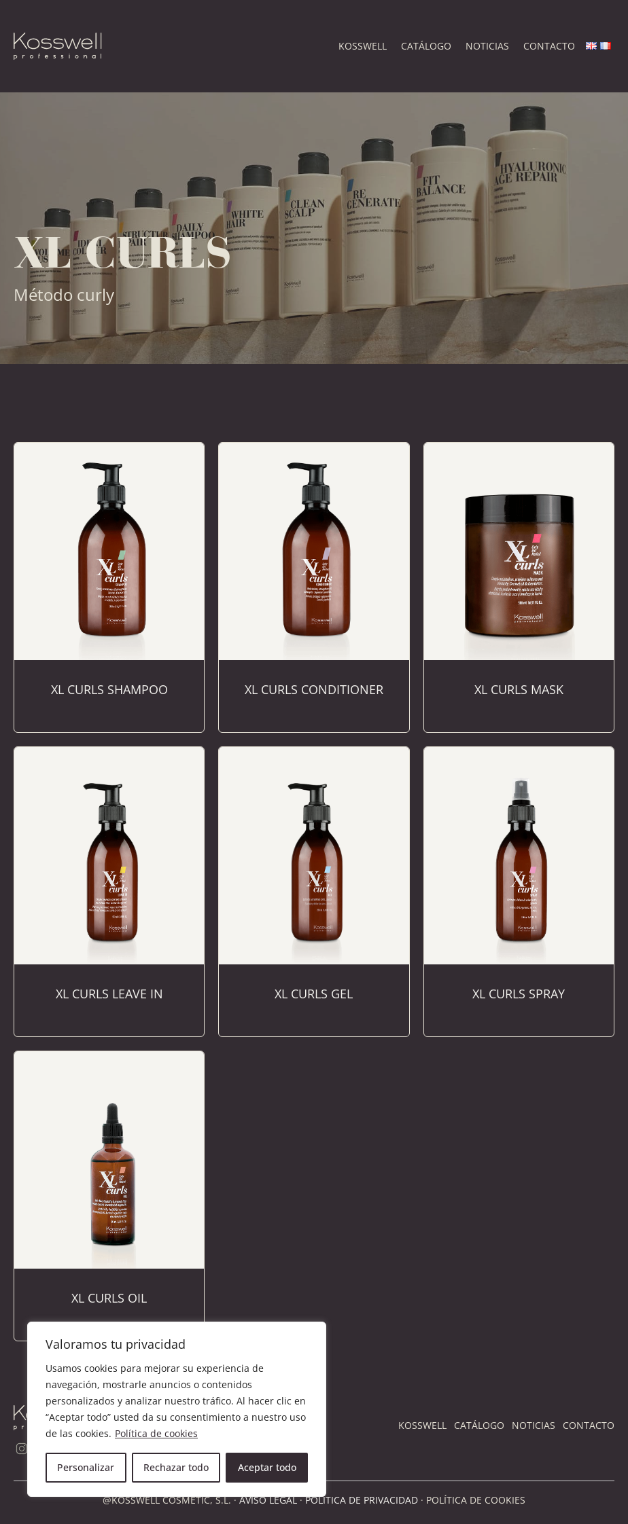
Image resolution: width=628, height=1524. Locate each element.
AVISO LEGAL (268, 1499)
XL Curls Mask (518, 689)
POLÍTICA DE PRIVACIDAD (361, 1499)
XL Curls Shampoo (109, 689)
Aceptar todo (267, 1467)
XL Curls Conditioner (314, 689)
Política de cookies (156, 1433)
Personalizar (85, 1467)
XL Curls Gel (314, 993)
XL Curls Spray (518, 993)
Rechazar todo (176, 1467)
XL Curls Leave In (109, 993)
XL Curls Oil (109, 1298)
